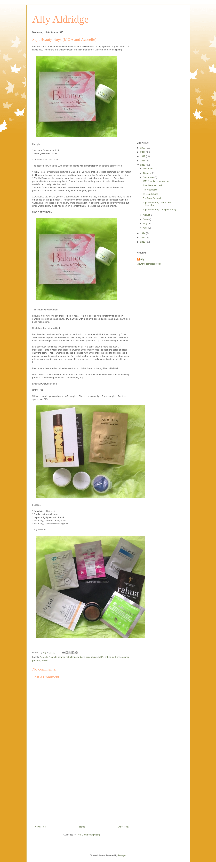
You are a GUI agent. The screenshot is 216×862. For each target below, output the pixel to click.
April (145, 228)
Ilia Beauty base (150, 194)
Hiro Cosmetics (149, 189)
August (146, 215)
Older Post (123, 826)
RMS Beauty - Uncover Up (155, 181)
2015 (143, 165)
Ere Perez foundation (152, 198)
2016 (143, 160)
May (145, 223)
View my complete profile (149, 264)
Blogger (122, 855)
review (45, 660)
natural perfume (112, 657)
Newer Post (40, 826)
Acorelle (44, 657)
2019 (143, 152)
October (147, 173)
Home (82, 826)
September (148, 177)
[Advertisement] (81, 789)
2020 (143, 147)
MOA (100, 657)
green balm (91, 657)
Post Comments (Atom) (88, 834)
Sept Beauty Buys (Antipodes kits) (159, 209)
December (148, 168)
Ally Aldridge (60, 19)
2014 (143, 233)
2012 (143, 242)
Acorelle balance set (59, 657)
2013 (143, 237)
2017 (143, 156)
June (145, 219)
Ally (142, 259)
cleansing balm (77, 657)
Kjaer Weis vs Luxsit (152, 185)
